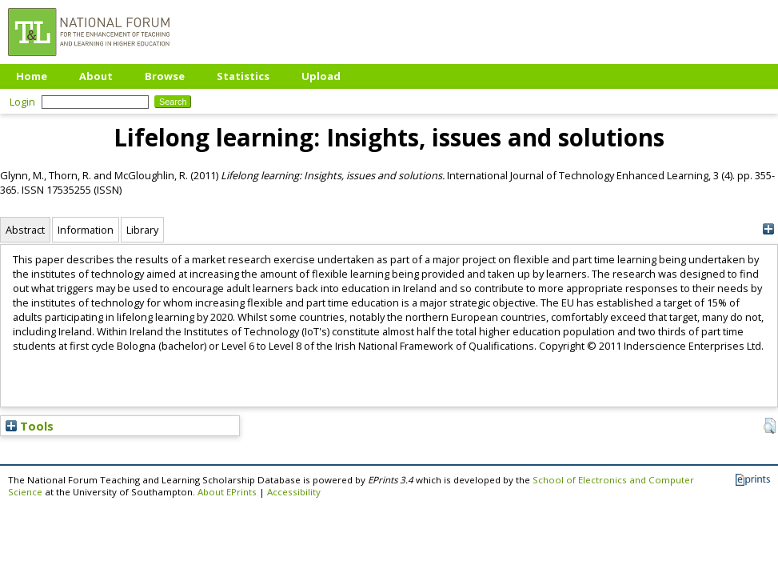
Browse (165, 76)
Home (31, 76)
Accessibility (294, 492)
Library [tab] (142, 229)
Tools (30, 426)
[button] (770, 426)
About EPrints (227, 492)
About (96, 76)
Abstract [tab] (25, 229)
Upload (321, 76)
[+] (768, 229)
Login (22, 101)
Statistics (243, 76)
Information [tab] (86, 229)
